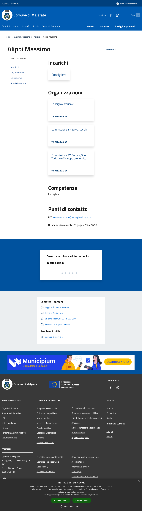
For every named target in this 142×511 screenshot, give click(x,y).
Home (7, 36)
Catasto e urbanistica (46, 432)
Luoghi (110, 431)
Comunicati (112, 413)
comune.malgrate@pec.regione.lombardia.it (73, 217)
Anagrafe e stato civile (47, 408)
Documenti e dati (9, 437)
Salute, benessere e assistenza (86, 427)
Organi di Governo (10, 408)
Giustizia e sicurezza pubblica (85, 413)
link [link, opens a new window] (97, 495)
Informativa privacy (80, 466)
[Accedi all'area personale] (126, 3)
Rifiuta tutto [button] (81, 500)
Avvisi (109, 418)
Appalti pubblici (44, 427)
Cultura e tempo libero (47, 413)
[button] (71, 506)
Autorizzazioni (78, 432)
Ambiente (76, 422)
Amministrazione (22, 36)
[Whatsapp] (113, 15)
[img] (31, 57)
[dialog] (71, 495)
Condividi (111, 49)
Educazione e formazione (83, 408)
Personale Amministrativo (14, 432)
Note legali (76, 471)
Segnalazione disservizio (48, 461)
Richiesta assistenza (46, 471)
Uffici (4, 418)
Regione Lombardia (10, 3)
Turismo (40, 437)
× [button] (139, 481)
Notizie (110, 408)
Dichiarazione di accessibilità (85, 476)
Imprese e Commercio (46, 423)
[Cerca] (137, 15)
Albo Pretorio (78, 461)
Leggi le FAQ (42, 466)
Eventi (110, 436)
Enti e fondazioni (9, 423)
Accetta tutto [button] (60, 500)
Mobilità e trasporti (45, 442)
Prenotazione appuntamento (50, 457)
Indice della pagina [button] (18, 58)
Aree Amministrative (11, 413)
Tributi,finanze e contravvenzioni (87, 418)
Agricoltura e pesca (80, 437)
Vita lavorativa (43, 418)
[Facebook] (106, 15)
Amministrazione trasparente (85, 457)
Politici (37, 36)
